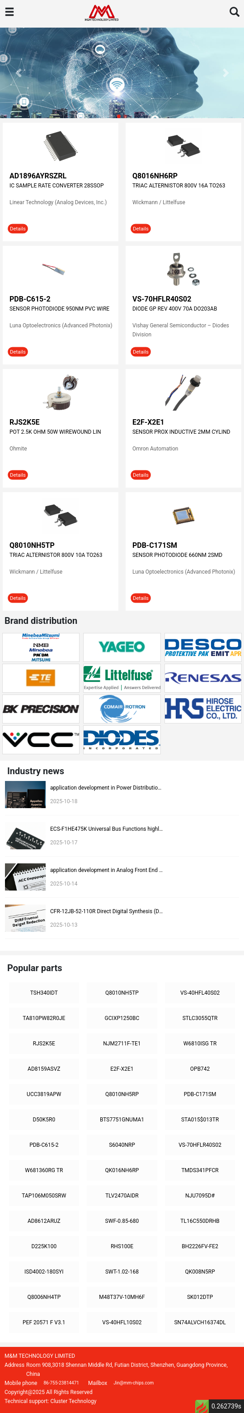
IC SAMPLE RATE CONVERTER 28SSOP (56, 185)
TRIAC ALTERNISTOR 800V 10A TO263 (56, 555)
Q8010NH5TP (32, 545)
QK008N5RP (200, 1272)
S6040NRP (122, 1145)
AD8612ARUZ (44, 1221)
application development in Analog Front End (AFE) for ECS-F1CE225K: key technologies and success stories (106, 870)
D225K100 (43, 1246)
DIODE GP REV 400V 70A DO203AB (174, 309)
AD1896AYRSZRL (37, 176)
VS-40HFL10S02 (121, 1322)
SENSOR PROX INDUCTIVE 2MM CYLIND (181, 432)
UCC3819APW (44, 1094)
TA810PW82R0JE (44, 1018)
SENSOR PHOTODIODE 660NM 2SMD (177, 555)
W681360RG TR (44, 1170)
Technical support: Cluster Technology (51, 1401)
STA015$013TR (200, 1119)
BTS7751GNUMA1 (122, 1119)
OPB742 (200, 1069)
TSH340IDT (44, 993)
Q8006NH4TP (44, 1297)
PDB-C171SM (154, 545)
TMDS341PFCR (199, 1170)
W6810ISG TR (199, 1043)
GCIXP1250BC (122, 1018)
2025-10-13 (64, 925)
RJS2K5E (24, 422)
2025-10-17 (64, 842)
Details (18, 228)
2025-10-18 (64, 801)
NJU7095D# (200, 1196)
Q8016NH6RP (155, 176)
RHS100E (122, 1246)
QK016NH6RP (122, 1170)
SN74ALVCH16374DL (199, 1322)
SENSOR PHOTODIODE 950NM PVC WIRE (59, 309)
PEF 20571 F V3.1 (44, 1322)
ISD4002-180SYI (43, 1272)
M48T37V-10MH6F (122, 1297)
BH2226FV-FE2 (200, 1246)
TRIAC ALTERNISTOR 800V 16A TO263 (178, 185)
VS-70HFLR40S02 (162, 299)
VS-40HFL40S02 (200, 993)
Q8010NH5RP (122, 1094)
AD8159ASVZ (44, 1069)
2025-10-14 (64, 884)
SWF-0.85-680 (122, 1221)
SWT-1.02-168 (122, 1272)
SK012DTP (200, 1297)
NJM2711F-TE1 (122, 1043)
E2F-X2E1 (148, 422)
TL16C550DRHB (199, 1221)
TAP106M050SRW (44, 1196)
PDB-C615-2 (30, 299)
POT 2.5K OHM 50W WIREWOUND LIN (55, 432)
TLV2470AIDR (122, 1196)
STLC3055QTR (200, 1018)
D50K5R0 (44, 1119)
